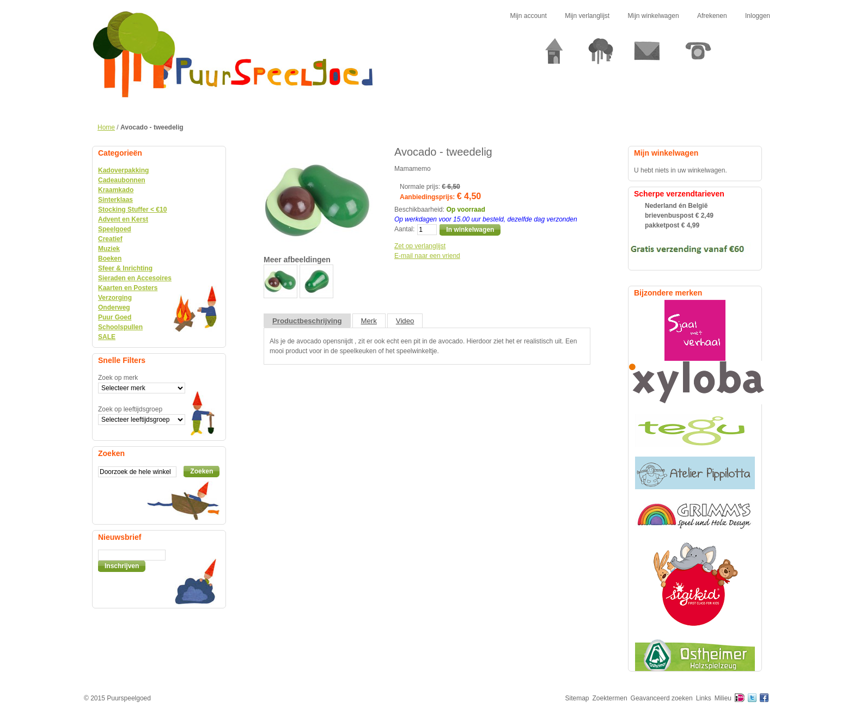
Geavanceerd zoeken (662, 698)
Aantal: (404, 229)
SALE (106, 337)
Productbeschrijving (307, 321)
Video (405, 321)
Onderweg (114, 307)
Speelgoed (114, 229)
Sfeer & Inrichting (125, 268)
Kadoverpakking (123, 170)
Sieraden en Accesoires (135, 278)
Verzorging (115, 297)
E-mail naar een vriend (427, 256)
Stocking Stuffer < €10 (132, 209)
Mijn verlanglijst (587, 16)
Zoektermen (610, 698)
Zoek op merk (118, 377)
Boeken (109, 258)
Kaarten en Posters (127, 288)
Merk (369, 321)
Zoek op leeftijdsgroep (130, 409)
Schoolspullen (120, 327)
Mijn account (528, 16)
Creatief (110, 239)
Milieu (723, 698)
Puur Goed (114, 317)
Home (106, 127)
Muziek (109, 249)
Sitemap (577, 698)
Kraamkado (115, 190)
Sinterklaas (115, 200)
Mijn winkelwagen (653, 16)
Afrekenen (712, 16)
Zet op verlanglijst (420, 246)
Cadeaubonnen (121, 180)
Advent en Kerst (123, 219)
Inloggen (757, 16)
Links (703, 698)
